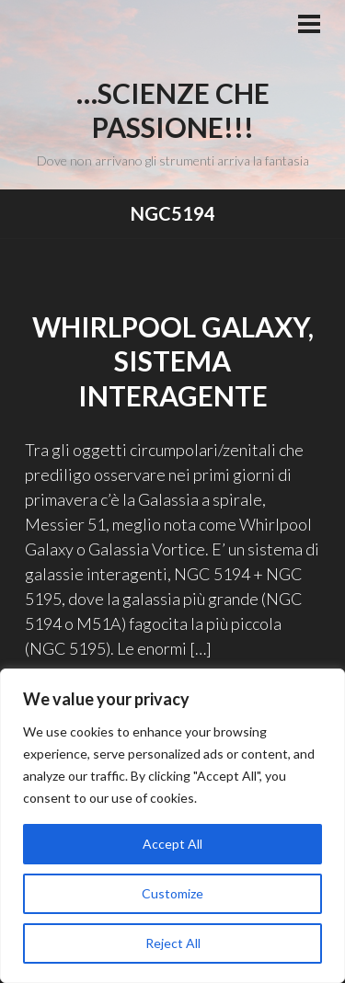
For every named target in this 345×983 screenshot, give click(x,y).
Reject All (173, 943)
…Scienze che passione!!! (173, 110)
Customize (172, 893)
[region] (172, 826)
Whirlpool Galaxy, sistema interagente (173, 361)
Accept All (172, 844)
